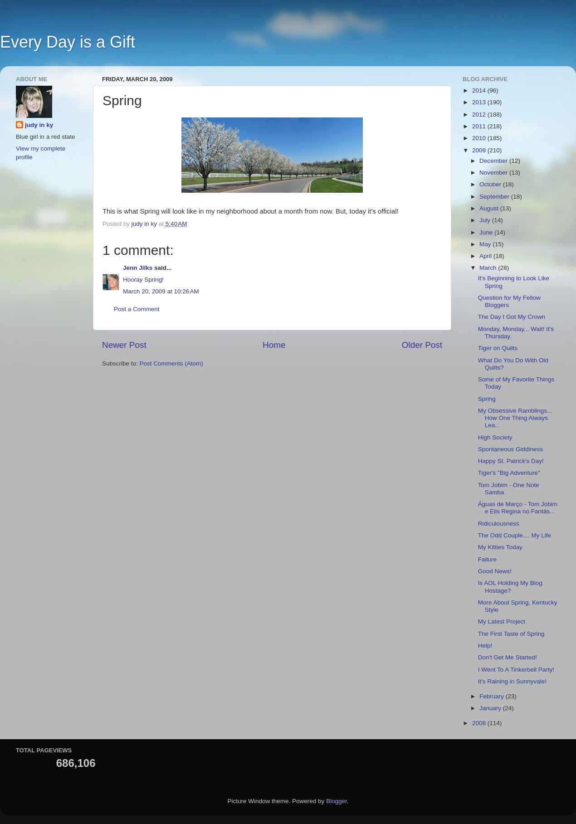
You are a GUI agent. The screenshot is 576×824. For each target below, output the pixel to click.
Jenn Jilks (137, 267)
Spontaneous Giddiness (510, 449)
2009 (480, 150)
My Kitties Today (500, 547)
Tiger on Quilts (497, 348)
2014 (480, 90)
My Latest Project (501, 621)
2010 (480, 138)
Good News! (495, 571)
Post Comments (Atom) (171, 363)
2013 (480, 102)
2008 (480, 723)
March (488, 267)
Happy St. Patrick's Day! (511, 461)
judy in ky (39, 125)
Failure (487, 559)
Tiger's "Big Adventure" (509, 472)
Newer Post (124, 345)
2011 (480, 126)
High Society (495, 437)
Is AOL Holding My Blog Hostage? (510, 587)
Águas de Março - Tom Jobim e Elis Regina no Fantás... (517, 508)
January (491, 708)
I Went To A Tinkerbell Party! (516, 669)
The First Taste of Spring (511, 633)
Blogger (336, 801)
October (491, 184)
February (492, 696)
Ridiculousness (498, 523)
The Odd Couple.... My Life (514, 535)
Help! (485, 645)
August (489, 208)
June (486, 232)
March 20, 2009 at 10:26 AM (161, 291)
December (494, 160)
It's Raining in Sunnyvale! (512, 681)
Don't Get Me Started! (507, 657)
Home (274, 345)
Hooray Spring (142, 279)
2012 (480, 114)
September (495, 196)
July (485, 220)
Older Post (422, 345)
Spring (487, 398)
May (486, 244)
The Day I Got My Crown (512, 316)
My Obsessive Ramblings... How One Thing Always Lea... (515, 418)
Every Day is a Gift (67, 42)
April (486, 256)
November (494, 172)
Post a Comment (137, 309)
